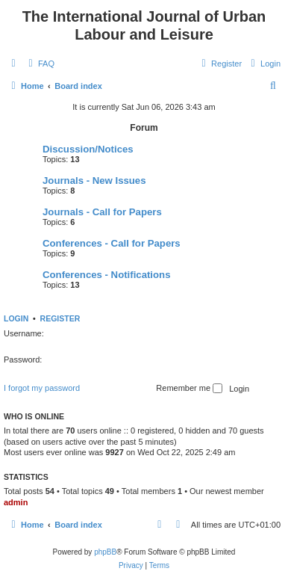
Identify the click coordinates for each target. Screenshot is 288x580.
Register (60, 318)
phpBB (105, 552)
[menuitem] (39, 63)
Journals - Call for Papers (102, 212)
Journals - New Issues (94, 180)
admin (16, 502)
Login (16, 318)
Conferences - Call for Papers (112, 243)
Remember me (189, 388)
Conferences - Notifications (106, 274)
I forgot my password (42, 387)
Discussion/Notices (88, 149)
